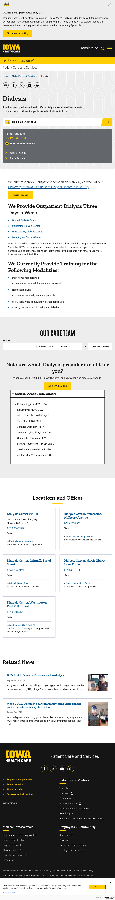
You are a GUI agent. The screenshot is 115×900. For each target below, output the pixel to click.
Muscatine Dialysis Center (26, 225)
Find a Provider (17, 158)
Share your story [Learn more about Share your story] (68, 803)
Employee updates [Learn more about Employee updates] (70, 850)
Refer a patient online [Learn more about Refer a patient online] (14, 840)
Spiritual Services (87, 875)
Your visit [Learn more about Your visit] (64, 788)
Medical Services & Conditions (24, 76)
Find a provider (15, 789)
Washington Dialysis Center (26, 237)
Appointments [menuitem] (10, 60)
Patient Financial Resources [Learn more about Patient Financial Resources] (74, 808)
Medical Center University (21, 541)
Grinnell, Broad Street (19, 583)
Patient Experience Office (35, 875)
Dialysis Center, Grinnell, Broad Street (29, 562)
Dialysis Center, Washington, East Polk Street (27, 604)
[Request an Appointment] (57, 122)
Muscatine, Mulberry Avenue (79, 536)
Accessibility (87, 870)
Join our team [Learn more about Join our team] (67, 835)
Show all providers (100, 346)
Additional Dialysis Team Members (34, 393)
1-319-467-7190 (72, 570)
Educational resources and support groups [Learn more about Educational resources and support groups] (82, 818)
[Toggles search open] (104, 48)
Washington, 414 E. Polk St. (22, 625)
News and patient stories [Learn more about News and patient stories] (73, 845)
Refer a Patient (17, 152)
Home (5, 76)
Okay (97, 887)
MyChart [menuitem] (25, 60)
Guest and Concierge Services (63, 875)
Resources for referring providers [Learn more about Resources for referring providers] (20, 835)
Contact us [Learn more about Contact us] (65, 798)
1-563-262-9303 (72, 523)
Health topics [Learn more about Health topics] (67, 813)
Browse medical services (20, 794)
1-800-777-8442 (11, 803)
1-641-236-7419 (15, 570)
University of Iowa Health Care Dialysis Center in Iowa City (48, 187)
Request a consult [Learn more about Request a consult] (12, 845)
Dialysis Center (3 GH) (22, 514)
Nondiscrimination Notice (15, 870)
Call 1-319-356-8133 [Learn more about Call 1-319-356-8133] (57, 386)
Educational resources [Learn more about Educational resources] (14, 855)
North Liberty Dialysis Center (27, 231)
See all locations (16, 784)
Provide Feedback (20, 195)
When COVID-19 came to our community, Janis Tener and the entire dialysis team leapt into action (44, 705)
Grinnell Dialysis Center (24, 220)
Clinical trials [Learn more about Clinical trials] (10, 850)
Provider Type (45, 346)
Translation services (12, 875)
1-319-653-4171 (15, 612)
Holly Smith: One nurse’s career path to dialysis (36, 675)
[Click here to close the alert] (109, 4)
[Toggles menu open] (109, 48)
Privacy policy (9, 893)
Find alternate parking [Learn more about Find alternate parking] (17, 33)
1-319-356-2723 (15, 138)
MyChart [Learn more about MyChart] (64, 793)
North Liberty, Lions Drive (78, 583)
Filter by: (6, 340)
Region (64, 346)
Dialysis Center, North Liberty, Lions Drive (85, 562)
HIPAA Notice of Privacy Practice (44, 870)
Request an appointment (20, 779)
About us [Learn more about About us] (64, 840)
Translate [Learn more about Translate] (86, 48)
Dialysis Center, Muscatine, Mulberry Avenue (83, 515)
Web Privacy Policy (70, 870)
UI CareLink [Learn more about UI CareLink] (9, 860)
